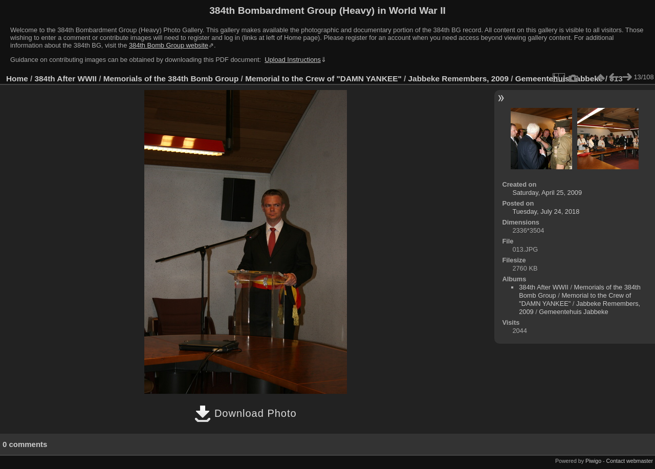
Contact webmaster (629, 461)
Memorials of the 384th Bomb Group (171, 78)
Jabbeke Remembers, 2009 (458, 78)
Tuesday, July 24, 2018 (545, 211)
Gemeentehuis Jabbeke (573, 312)
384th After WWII (66, 78)
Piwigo (593, 461)
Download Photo (245, 413)
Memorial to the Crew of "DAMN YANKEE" (323, 78)
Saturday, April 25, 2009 (547, 192)
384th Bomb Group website (168, 45)
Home (17, 78)
